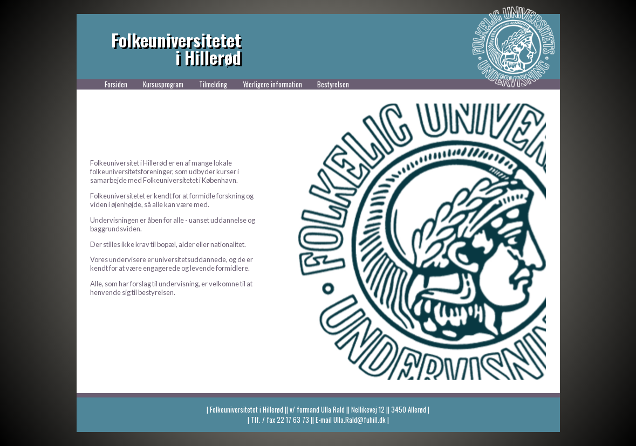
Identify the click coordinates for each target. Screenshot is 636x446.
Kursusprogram (163, 84)
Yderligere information (272, 84)
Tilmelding (213, 84)
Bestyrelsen (333, 84)
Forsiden (116, 84)
